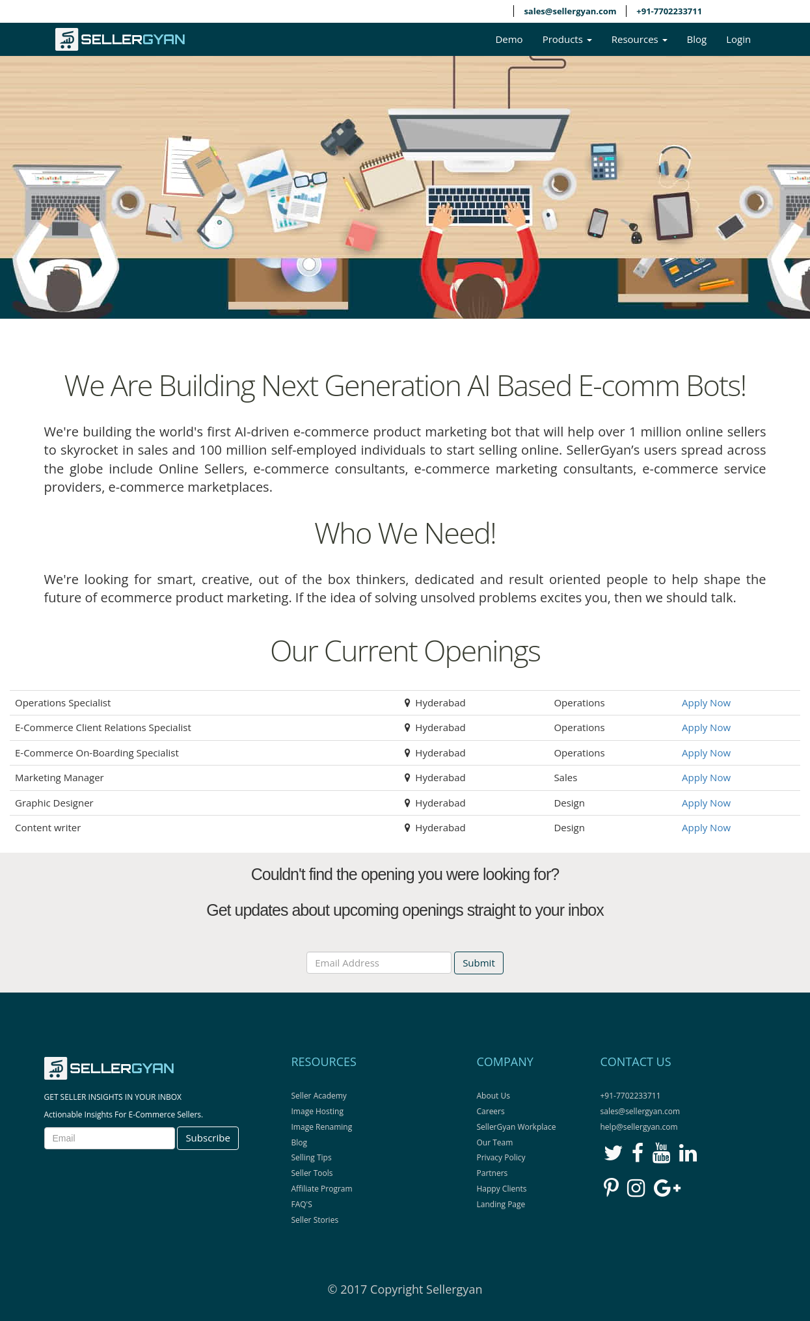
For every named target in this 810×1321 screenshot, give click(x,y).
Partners (492, 1173)
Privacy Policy (501, 1157)
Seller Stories (315, 1219)
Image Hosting (317, 1111)
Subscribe (207, 1137)
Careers (491, 1111)
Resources (640, 39)
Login (738, 39)
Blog (697, 39)
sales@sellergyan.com (570, 11)
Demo (508, 39)
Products (567, 39)
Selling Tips (311, 1157)
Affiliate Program (322, 1188)
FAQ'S (301, 1204)
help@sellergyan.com (639, 1126)
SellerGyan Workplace (516, 1126)
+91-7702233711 (669, 11)
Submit (479, 962)
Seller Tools (312, 1173)
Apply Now (706, 702)
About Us (493, 1095)
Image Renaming (322, 1126)
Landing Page (501, 1204)
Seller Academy (319, 1095)
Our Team (495, 1142)
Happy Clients (502, 1188)
